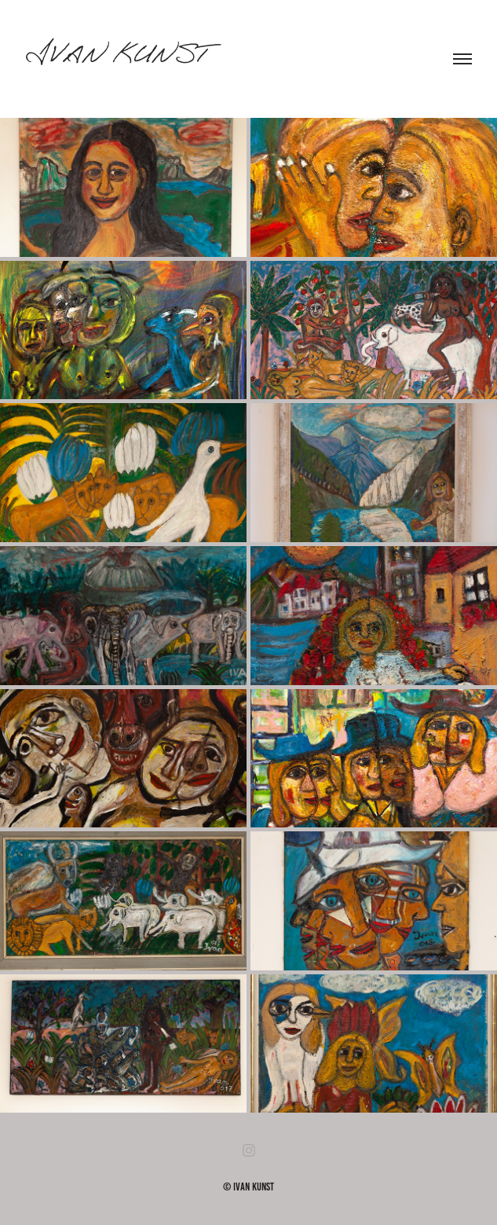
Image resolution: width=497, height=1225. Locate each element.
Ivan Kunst (116, 59)
